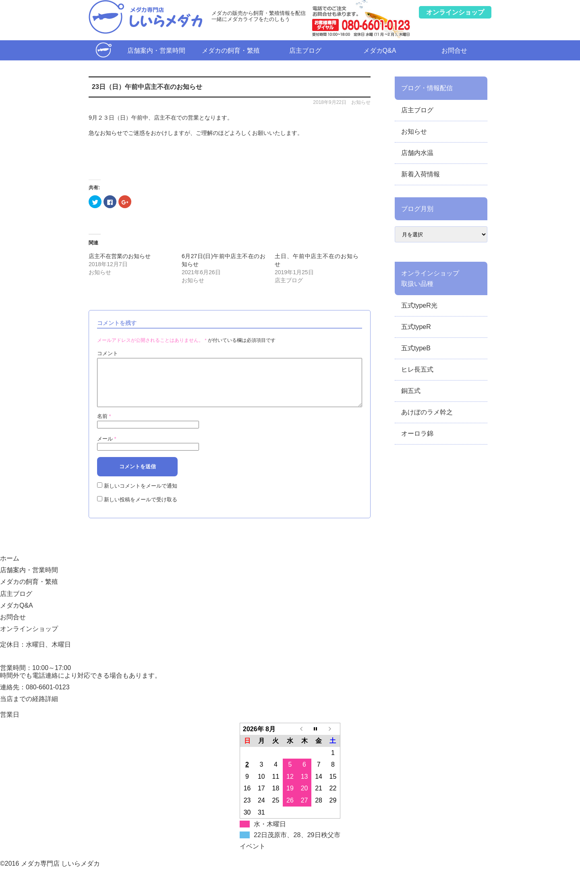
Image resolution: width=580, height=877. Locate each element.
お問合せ (454, 50)
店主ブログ (305, 50)
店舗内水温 (417, 152)
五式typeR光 (419, 305)
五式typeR (416, 326)
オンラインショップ (29, 638)
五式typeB (416, 348)
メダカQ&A (379, 50)
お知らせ (361, 102)
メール (106, 448)
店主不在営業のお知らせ (120, 256)
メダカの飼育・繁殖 (231, 50)
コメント (107, 353)
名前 (104, 426)
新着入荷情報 (420, 174)
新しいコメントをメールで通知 (140, 495)
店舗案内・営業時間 (156, 50)
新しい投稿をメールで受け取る (140, 509)
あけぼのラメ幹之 (427, 412)
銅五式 (410, 390)
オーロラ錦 (417, 433)
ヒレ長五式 (417, 369)
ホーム (104, 50)
